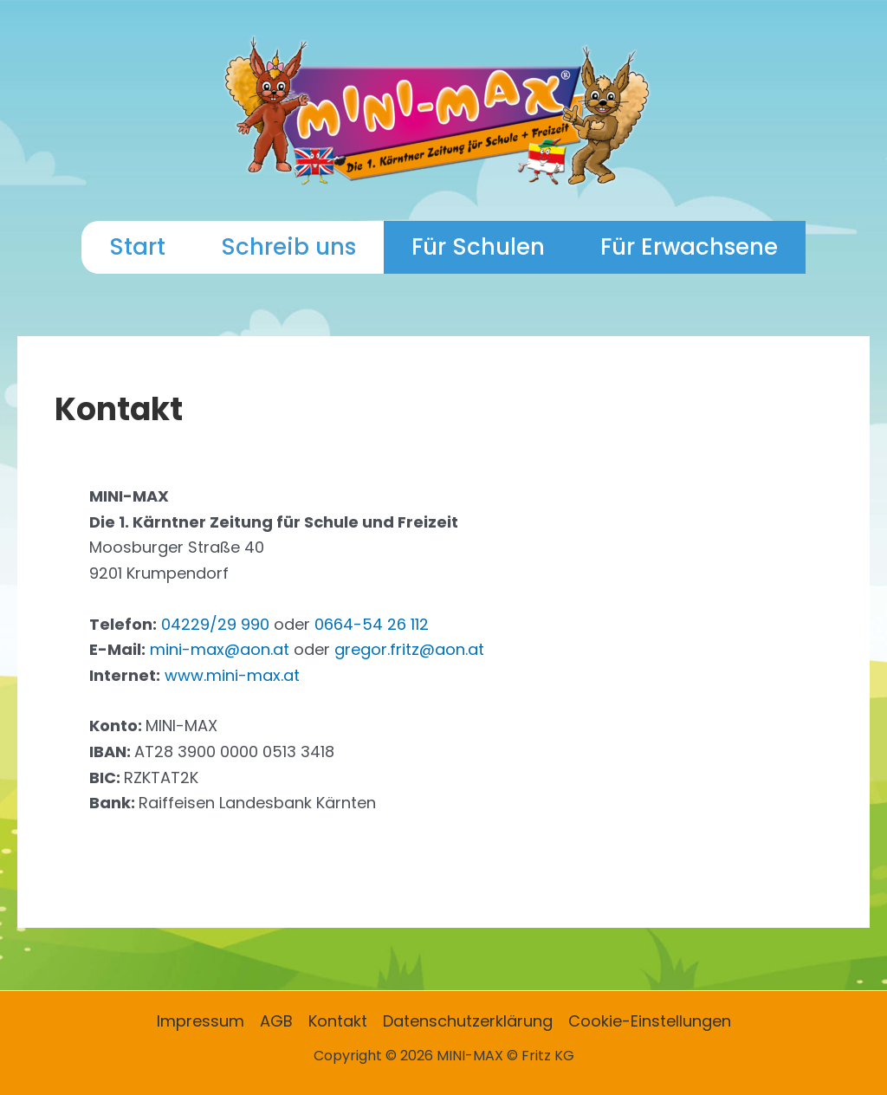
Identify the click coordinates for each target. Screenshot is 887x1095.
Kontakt (337, 1021)
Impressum (200, 1021)
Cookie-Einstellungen (649, 1021)
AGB (276, 1021)
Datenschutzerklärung (468, 1021)
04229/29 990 (215, 624)
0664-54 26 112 (371, 624)
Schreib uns (288, 246)
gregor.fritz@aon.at (409, 649)
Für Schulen (478, 246)
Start (137, 246)
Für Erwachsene (689, 246)
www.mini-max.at (232, 675)
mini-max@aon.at (219, 649)
